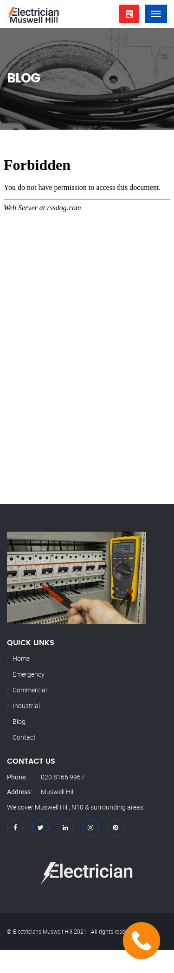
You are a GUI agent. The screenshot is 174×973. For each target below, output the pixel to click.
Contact (24, 737)
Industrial (26, 705)
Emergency (29, 674)
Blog (19, 721)
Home (21, 658)
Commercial (30, 689)
